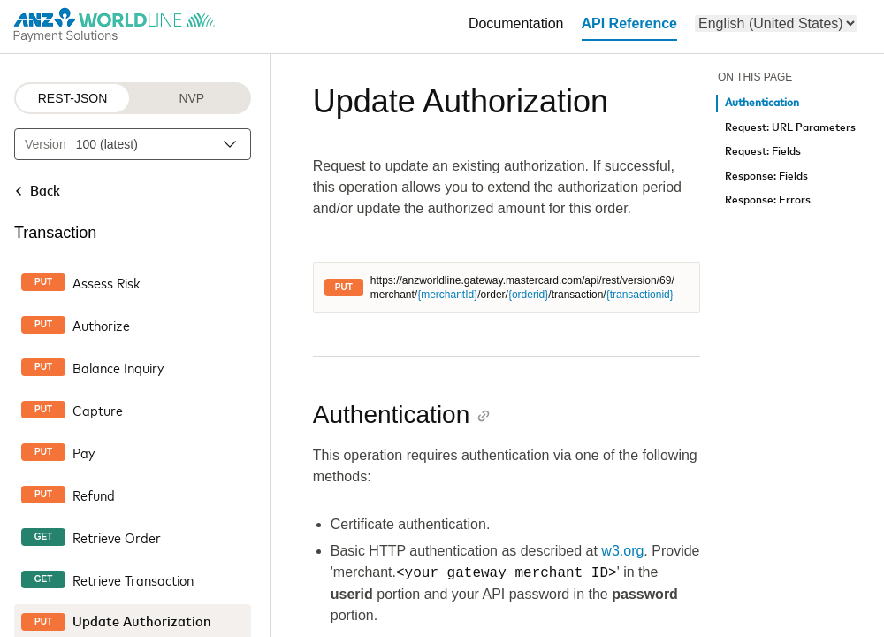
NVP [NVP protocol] (191, 98)
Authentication (762, 103)
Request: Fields (763, 151)
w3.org (622, 550)
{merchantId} (447, 294)
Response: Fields (766, 176)
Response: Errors (768, 200)
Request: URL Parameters (790, 128)
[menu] (776, 23)
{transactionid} (640, 294)
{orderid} (528, 294)
